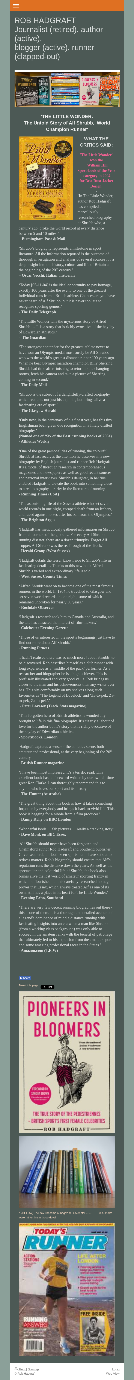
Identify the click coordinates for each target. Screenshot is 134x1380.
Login (115, 1369)
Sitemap (33, 1369)
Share (25, 978)
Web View (113, 1373)
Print (20, 1369)
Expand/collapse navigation (67, 5)
